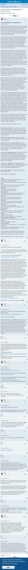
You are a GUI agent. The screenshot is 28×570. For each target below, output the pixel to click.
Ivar (1, 535)
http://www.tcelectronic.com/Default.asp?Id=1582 (11, 314)
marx (2, 414)
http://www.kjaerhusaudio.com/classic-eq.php (10, 370)
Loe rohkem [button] (14, 563)
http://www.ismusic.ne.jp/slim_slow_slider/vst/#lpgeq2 (12, 353)
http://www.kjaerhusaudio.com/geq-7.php (9, 256)
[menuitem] (3, 4)
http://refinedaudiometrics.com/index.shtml (10, 379)
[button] (18, 16)
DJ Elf (2, 455)
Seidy (2, 336)
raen (4, 18)
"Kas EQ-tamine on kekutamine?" (11, 9)
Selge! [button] (8, 567)
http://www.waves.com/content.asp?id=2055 (10, 425)
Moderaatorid (7, 11)
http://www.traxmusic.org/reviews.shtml (9, 297)
